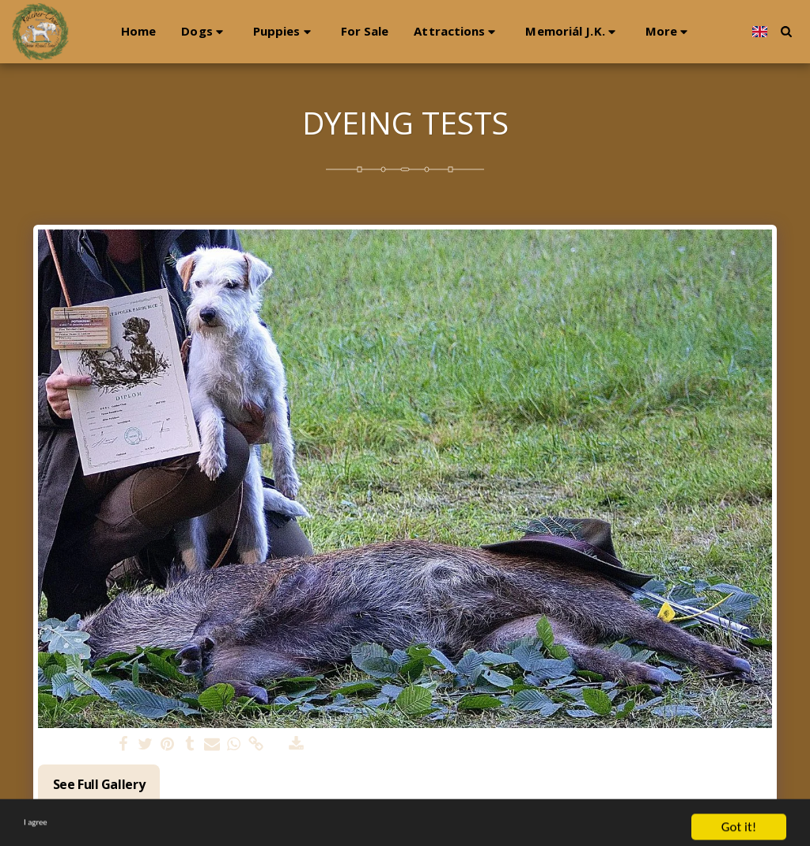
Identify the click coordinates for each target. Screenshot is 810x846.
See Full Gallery (99, 784)
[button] (186, 31)
